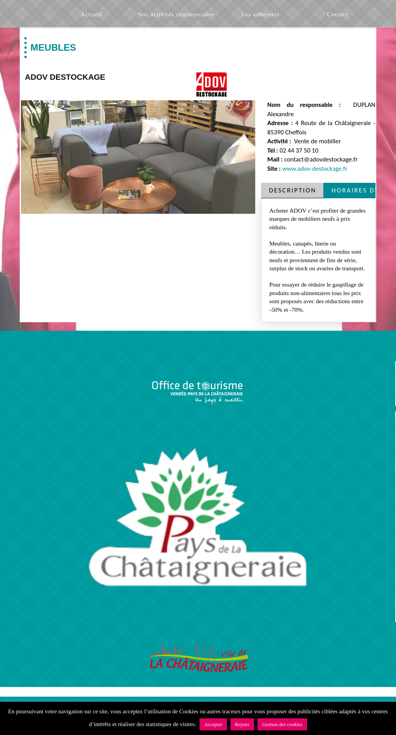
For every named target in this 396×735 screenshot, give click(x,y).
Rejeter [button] (242, 724)
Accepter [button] (213, 724)
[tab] (292, 190)
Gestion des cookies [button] (282, 724)
